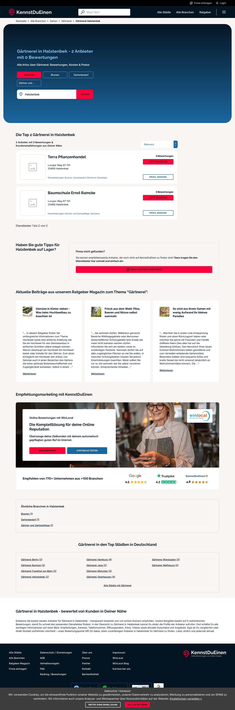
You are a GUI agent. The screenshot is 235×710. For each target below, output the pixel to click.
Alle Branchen (185, 12)
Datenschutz (47, 652)
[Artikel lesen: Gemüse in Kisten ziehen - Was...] (27, 317)
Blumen (27, 513)
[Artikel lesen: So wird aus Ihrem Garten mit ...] (164, 317)
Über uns (87, 652)
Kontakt (86, 668)
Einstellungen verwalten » (186, 698)
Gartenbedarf (30, 519)
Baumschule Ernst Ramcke (71, 193)
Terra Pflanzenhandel (67, 157)
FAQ (42, 668)
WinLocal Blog (121, 663)
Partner (86, 663)
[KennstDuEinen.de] (30, 12)
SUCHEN (85, 94)
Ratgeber (205, 12)
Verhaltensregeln (49, 663)
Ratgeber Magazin (19, 663)
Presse (86, 657)
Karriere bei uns (122, 668)
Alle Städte (164, 12)
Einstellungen (64, 652)
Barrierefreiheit (90, 674)
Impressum (119, 652)
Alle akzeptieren (137, 704)
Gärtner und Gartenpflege (37, 525)
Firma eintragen (18, 668)
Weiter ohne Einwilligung (103, 704)
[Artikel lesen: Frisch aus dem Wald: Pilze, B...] (96, 317)
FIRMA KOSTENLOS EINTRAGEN (144, 269)
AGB (42, 657)
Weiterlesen (29, 373)
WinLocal (118, 657)
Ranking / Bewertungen (53, 674)
